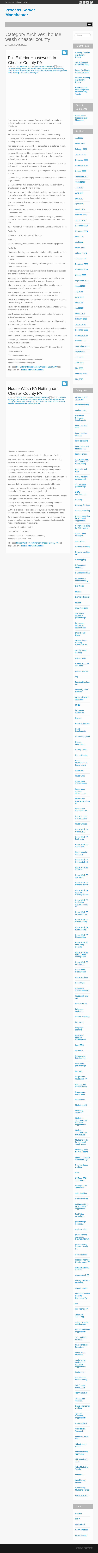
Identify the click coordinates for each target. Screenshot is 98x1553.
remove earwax (81, 1288)
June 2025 (79, 193)
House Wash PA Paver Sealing (81, 928)
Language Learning (79, 1029)
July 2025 (79, 187)
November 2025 (81, 165)
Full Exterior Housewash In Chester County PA (32, 60)
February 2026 (81, 149)
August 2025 (80, 182)
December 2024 (81, 226)
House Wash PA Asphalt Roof (81, 830)
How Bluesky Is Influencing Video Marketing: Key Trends (82, 91)
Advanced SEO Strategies (81, 398)
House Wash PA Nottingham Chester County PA (33, 391)
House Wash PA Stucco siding (81, 936)
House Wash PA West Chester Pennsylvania (81, 954)
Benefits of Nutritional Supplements (80, 418)
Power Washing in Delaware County (82, 71)
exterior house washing (81, 651)
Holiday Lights (80, 750)
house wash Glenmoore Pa (81, 810)
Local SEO (79, 1045)
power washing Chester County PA (81, 1247)
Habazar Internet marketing (32, 370)
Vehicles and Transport (80, 1430)
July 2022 (79, 357)
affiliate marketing (82, 405)
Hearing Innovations (79, 743)
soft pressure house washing (81, 1379)
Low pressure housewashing (41, 71)
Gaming (78, 718)
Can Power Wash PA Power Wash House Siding (82, 461)
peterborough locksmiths (80, 1223)
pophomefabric (81, 1229)
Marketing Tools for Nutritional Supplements (81, 1142)
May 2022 (79, 368)
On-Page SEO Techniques (81, 1187)
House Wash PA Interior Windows (81, 884)
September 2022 (81, 346)
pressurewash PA (21, 403)
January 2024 (80, 259)
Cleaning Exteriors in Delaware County (82, 55)
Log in (77, 1519)
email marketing (81, 608)
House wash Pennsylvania (25, 401)
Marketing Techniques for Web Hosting (81, 1132)
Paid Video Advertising (79, 1215)
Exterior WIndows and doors (82, 664)
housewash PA (25, 71)
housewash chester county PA (82, 989)
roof (76, 1303)
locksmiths (79, 1051)
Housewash (79, 983)
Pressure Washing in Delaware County (82, 80)
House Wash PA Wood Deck (81, 963)
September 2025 (81, 176)
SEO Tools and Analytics (81, 1338)
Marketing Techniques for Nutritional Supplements (81, 1121)
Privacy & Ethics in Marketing (82, 1282)
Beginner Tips (80, 410)
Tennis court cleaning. (80, 1399)
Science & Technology (79, 1315)
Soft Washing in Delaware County (82, 63)
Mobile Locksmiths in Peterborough (82, 1158)
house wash (80, 776)
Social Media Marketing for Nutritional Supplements (80, 1363)
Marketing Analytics (79, 1112)
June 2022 (79, 363)
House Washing (81, 977)
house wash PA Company (81, 853)
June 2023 (79, 297)
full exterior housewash (79, 711)
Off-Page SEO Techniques (81, 1179)
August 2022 (80, 352)
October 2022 (80, 341)
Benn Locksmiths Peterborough (82, 447)
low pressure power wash (80, 1093)
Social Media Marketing (80, 1354)
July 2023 (79, 291)
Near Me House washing (81, 1166)
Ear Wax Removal (82, 597)
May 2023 (79, 302)
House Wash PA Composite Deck (81, 861)
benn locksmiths (81, 441)
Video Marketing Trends (81, 1468)
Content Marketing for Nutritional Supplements (82, 518)
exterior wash (80, 658)
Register (78, 1513)
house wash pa (13, 71)
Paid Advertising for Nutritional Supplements (81, 1206)
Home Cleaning (81, 755)
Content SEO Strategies (80, 535)
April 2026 (79, 138)
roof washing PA (34, 403)
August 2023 (80, 286)
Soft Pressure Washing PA (29, 73)
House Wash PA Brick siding (81, 838)
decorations (79, 541)
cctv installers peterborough (80, 485)
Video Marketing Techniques (81, 1453)
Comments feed (81, 1530)
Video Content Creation (80, 1445)
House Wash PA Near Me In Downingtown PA (82, 892)
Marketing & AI (81, 1105)
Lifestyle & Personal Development (80, 1037)
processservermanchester (44, 66)
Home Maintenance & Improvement (81, 763)
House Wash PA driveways (81, 876)
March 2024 (80, 248)
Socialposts (79, 1372)
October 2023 (80, 275)
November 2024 (81, 231)
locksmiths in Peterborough (80, 1057)
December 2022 (81, 330)
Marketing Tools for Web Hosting (81, 1151)
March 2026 (80, 144)
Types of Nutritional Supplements (80, 1416)
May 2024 (79, 237)
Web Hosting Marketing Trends (82, 1489)
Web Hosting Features (80, 1481)
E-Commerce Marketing (80, 566)
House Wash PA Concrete (81, 868)
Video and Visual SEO (82, 1437)
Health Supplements (80, 730)
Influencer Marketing (79, 1010)
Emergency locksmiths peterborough (80, 625)
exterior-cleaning (81, 671)
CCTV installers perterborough (81, 478)
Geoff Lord (79, 116)
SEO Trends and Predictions (81, 1346)
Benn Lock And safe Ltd (81, 434)
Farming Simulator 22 (82, 683)
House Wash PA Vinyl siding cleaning (81, 945)
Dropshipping (80, 560)
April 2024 (79, 242)
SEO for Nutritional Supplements (82, 1331)
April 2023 (79, 308)
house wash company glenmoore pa (80, 791)
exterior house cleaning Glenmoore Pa (81, 643)
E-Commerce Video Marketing (81, 579)
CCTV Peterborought (81, 493)
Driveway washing (14, 69)
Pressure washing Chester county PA (82, 1261)
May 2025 (79, 198)
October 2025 (80, 171)
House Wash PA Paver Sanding (81, 921)
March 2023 (80, 313)
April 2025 (79, 204)
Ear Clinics (79, 586)
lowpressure (80, 1100)
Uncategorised (81, 1423)
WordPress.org (81, 1535)
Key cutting (79, 1022)
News (54, 71)
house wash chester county (31, 69)
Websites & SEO (81, 1495)
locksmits (79, 1071)
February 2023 (81, 319)
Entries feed (80, 1524)
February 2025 (81, 215)
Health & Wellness (82, 723)
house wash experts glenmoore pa (82, 801)
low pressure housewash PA (81, 1078)
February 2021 (81, 374)
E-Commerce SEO (82, 573)
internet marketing (82, 1017)
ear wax (78, 591)
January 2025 (80, 220)
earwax (78, 602)
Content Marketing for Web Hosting (82, 527)
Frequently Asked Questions (82, 698)
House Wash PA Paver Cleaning (81, 913)
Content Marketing (82, 511)
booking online (81, 454)
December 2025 (81, 160)
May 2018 (79, 379)
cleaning (78, 500)
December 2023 (81, 264)
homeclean (79, 770)
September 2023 (81, 281)
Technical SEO (81, 1393)
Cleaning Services (82, 505)
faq (76, 677)
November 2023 (81, 270)
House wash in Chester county (53, 69)
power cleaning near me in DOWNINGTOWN (82, 1237)
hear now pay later (82, 737)
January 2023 (80, 324)
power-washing (81, 1254)
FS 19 (77, 705)
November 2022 (81, 335)
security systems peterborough (81, 1323)
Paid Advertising (81, 1199)
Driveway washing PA (82, 553)
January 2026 (80, 154)
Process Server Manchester (81, 119)
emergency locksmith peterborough (80, 615)
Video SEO (79, 1475)
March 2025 (80, 209)
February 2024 (81, 253)
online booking (81, 1193)
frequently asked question (81, 691)
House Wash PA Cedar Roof (81, 846)
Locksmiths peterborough (80, 1065)
